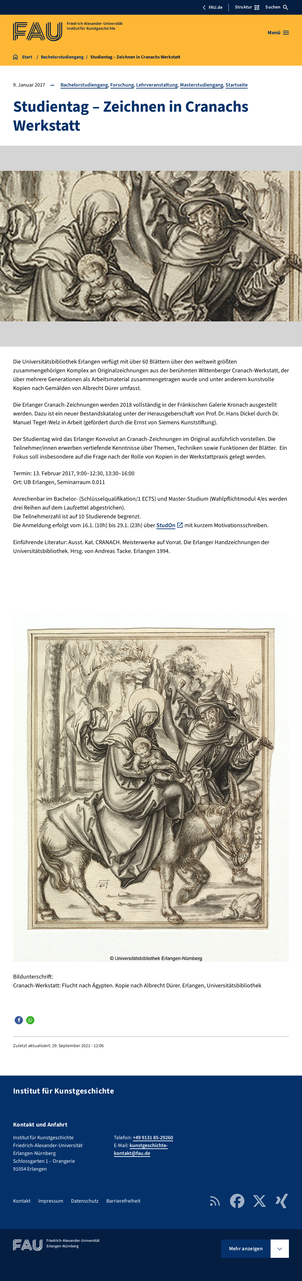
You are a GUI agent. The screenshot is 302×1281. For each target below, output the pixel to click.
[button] (19, 1020)
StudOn (166, 525)
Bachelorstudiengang (84, 85)
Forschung (122, 85)
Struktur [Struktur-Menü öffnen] (247, 7)
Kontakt (21, 1200)
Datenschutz (84, 1200)
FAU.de (212, 7)
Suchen (276, 7)
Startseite (237, 85)
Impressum (50, 1200)
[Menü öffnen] (278, 32)
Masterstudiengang (201, 85)
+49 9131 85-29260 (153, 1137)
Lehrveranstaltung (157, 85)
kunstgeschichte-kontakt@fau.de (141, 1149)
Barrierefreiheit (123, 1200)
